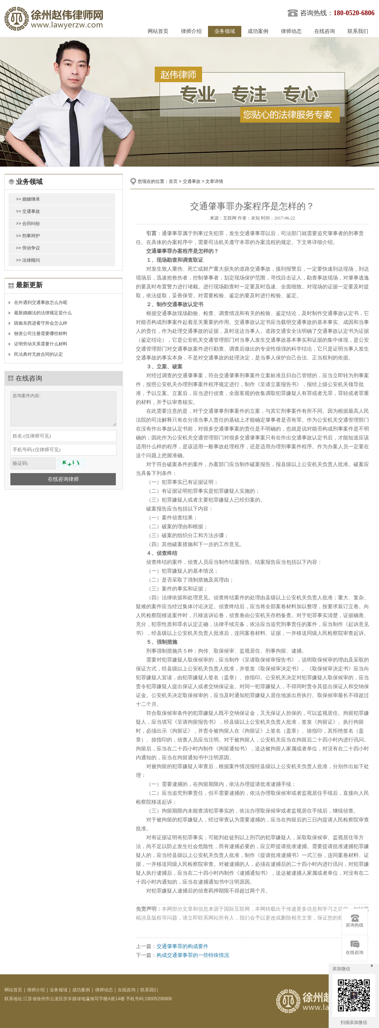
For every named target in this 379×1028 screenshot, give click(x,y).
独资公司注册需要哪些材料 (40, 333)
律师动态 (291, 31)
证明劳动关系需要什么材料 (40, 343)
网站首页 (158, 31)
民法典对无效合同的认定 (38, 354)
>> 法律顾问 (28, 260)
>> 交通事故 (28, 211)
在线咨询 (324, 31)
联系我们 (358, 31)
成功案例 (258, 31)
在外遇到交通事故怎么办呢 (40, 302)
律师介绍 (191, 31)
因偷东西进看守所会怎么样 (40, 323)
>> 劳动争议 (28, 248)
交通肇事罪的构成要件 (182, 946)
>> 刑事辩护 (28, 235)
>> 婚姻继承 (28, 199)
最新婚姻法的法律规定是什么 (43, 312)
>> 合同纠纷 (28, 223)
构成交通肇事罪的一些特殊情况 (193, 955)
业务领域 (224, 31)
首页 (173, 181)
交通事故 (192, 181)
